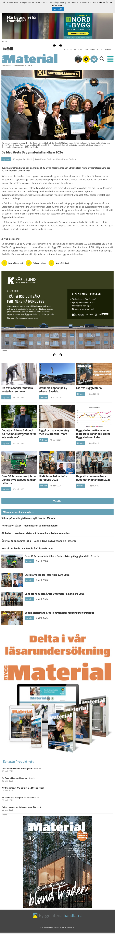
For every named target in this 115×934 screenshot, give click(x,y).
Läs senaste (78, 50)
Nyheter (6, 159)
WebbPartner (71, 927)
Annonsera (68, 50)
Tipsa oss (100, 50)
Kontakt (108, 50)
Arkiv (86, 50)
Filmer (92, 50)
